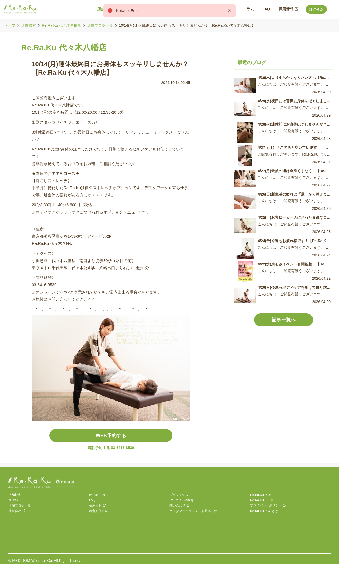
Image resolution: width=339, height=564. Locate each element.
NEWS (13, 500)
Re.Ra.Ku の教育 (182, 500)
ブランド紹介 (179, 495)
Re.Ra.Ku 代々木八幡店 (61, 25)
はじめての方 (98, 495)
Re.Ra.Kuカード (261, 500)
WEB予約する (111, 435)
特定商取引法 (98, 511)
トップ (9, 25)
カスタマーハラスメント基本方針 (193, 511)
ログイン (316, 9)
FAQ (92, 500)
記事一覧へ (284, 319)
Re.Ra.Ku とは (260, 495)
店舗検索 (28, 25)
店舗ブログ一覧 (100, 25)
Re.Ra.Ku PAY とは (264, 511)
